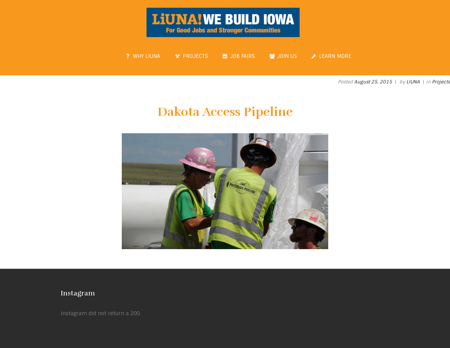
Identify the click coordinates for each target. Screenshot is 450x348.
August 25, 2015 (373, 82)
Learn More (332, 56)
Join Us (283, 56)
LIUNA (413, 82)
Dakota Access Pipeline (225, 111)
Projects (191, 56)
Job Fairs (239, 56)
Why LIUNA (143, 56)
